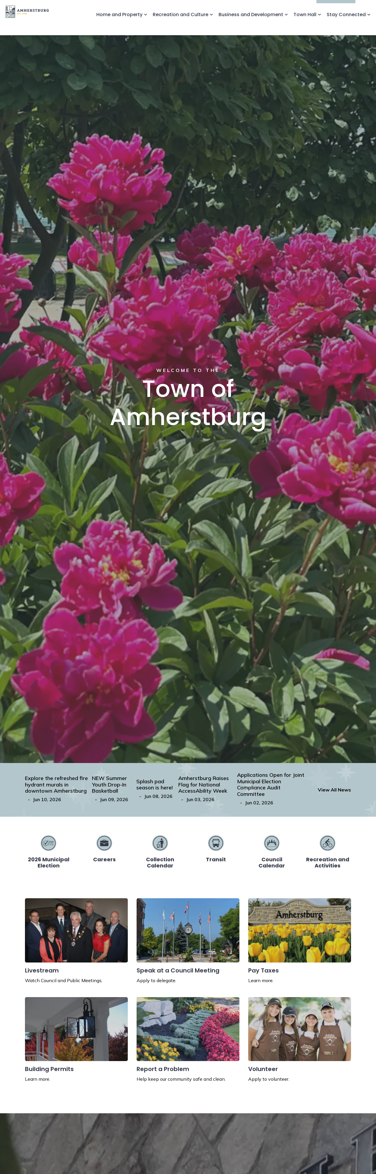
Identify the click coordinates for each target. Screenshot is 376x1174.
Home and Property (119, 26)
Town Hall (304, 26)
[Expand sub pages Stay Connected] (369, 26)
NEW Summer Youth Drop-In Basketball (109, 784)
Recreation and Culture (180, 26)
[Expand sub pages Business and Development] (286, 26)
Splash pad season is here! (154, 784)
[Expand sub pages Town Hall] (319, 26)
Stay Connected (346, 26)
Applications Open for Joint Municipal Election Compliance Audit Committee (270, 784)
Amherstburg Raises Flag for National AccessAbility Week (203, 784)
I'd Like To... (336, 9)
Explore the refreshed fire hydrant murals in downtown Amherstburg (56, 784)
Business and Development (251, 26)
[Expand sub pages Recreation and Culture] (211, 26)
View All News (334, 790)
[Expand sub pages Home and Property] (145, 26)
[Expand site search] (366, 9)
